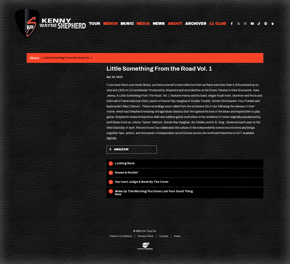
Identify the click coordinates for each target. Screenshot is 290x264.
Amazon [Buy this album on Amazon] (118, 149)
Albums (34, 57)
